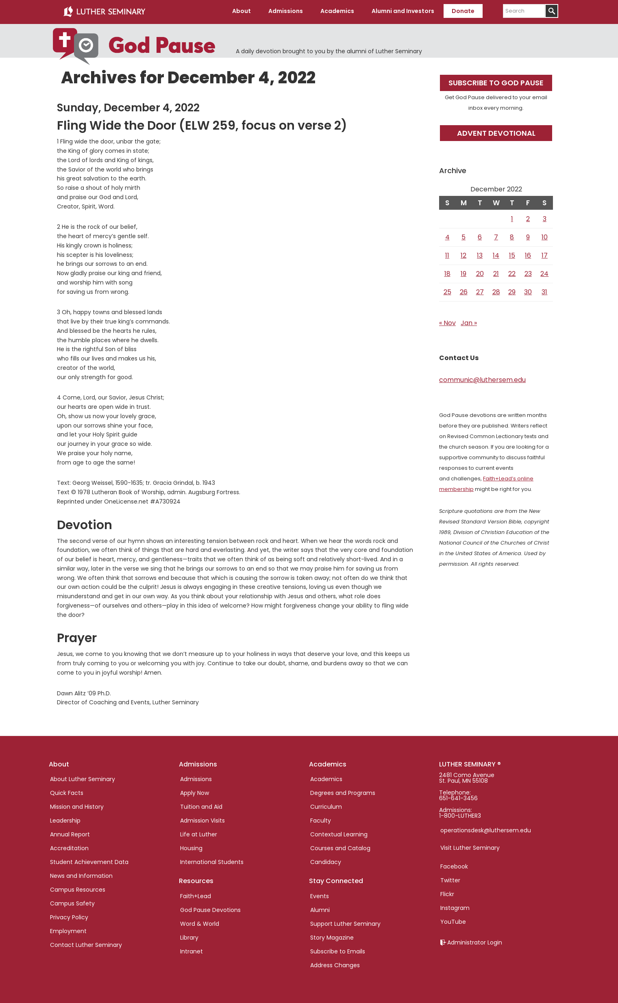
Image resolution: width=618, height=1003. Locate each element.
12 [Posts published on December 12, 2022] (463, 254)
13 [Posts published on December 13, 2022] (480, 254)
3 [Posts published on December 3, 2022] (544, 217)
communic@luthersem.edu (482, 378)
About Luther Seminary (82, 778)
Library (189, 936)
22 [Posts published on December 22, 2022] (512, 272)
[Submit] (551, 11)
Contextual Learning (339, 833)
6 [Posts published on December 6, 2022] (480, 236)
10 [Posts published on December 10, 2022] (545, 236)
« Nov (447, 321)
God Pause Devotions (210, 908)
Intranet (191, 950)
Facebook (454, 865)
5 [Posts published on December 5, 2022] (463, 236)
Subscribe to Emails (337, 950)
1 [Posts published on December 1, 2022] (512, 217)
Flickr (447, 893)
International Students (212, 861)
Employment (68, 930)
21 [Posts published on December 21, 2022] (496, 272)
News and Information (81, 875)
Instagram (455, 907)
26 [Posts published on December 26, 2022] (464, 290)
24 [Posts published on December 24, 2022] (544, 272)
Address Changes (335, 964)
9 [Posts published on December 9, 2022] (528, 236)
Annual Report (70, 833)
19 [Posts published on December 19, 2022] (463, 272)
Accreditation (69, 847)
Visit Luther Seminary (470, 846)
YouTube (453, 920)
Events (319, 894)
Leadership (65, 819)
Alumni (320, 908)
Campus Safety (72, 902)
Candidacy (325, 861)
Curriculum (326, 805)
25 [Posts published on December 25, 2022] (447, 290)
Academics (326, 778)
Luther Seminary (104, 11)
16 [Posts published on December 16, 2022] (528, 254)
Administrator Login (474, 941)
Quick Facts (66, 792)
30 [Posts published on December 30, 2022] (528, 290)
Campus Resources (77, 888)
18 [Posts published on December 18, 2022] (447, 272)
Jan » (469, 321)
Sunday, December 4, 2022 (128, 106)
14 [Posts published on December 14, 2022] (496, 254)
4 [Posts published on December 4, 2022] (447, 236)
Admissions (196, 778)
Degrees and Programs (342, 792)
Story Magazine (332, 936)
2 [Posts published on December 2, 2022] (528, 217)
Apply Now (194, 792)
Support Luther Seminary (345, 922)
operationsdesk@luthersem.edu (485, 829)
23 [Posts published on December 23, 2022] (528, 272)
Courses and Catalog (340, 847)
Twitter (450, 879)
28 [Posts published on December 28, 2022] (496, 290)
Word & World (199, 922)
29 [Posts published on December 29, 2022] (512, 290)
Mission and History (77, 805)
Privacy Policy (69, 916)
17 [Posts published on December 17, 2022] (545, 254)
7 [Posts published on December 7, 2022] (496, 236)
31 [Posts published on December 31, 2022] (544, 290)
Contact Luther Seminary (86, 944)
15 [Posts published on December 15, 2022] (512, 254)
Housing (191, 847)
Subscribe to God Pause (496, 81)
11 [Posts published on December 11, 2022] (447, 254)
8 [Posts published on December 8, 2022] (512, 236)
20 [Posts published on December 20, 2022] (480, 272)
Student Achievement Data (89, 861)
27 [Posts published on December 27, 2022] (480, 290)
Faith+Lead (195, 894)
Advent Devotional (496, 131)
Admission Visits (202, 819)
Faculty (320, 819)
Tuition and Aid (201, 805)
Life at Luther (198, 833)
